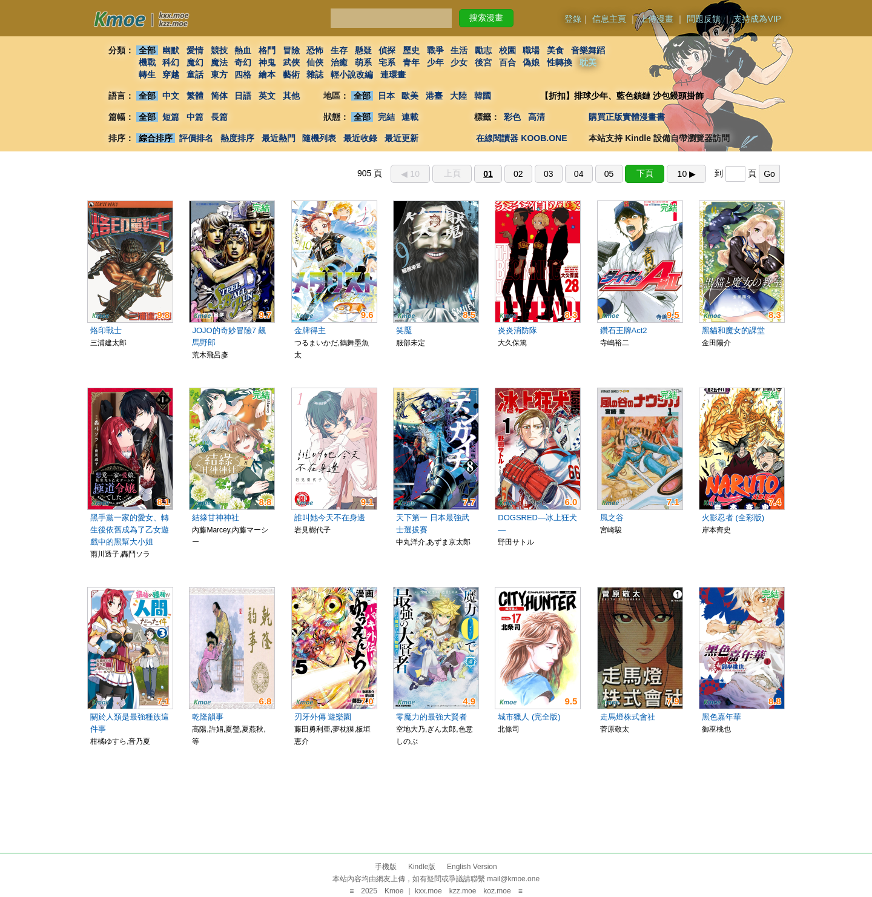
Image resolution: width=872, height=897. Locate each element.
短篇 (171, 117)
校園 (507, 50)
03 (548, 174)
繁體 (195, 96)
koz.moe (496, 891)
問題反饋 (704, 19)
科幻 (171, 62)
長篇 (219, 117)
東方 (219, 74)
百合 (507, 62)
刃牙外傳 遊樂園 (323, 716)
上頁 (452, 173)
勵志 (483, 50)
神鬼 (267, 62)
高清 (536, 117)
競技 (219, 50)
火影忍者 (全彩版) (733, 517)
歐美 (410, 96)
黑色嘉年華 (721, 716)
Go (769, 174)
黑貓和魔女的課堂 (733, 330)
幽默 (171, 50)
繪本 (267, 74)
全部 (147, 50)
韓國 (483, 96)
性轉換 (559, 62)
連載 (410, 117)
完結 (386, 117)
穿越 (171, 74)
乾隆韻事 (207, 716)
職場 (532, 50)
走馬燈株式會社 (627, 716)
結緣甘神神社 (215, 517)
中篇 (195, 117)
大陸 (458, 96)
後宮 (483, 62)
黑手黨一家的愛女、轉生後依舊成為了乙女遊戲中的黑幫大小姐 (129, 529)
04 (579, 174)
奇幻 (243, 62)
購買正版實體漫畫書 (627, 117)
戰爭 (435, 50)
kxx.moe (428, 891)
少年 (435, 62)
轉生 (147, 74)
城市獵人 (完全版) (529, 716)
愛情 (195, 50)
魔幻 (195, 62)
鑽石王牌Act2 (623, 330)
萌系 (363, 62)
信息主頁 (609, 19)
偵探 (387, 50)
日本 (386, 96)
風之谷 (612, 517)
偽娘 (532, 62)
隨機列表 (319, 138)
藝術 (291, 74)
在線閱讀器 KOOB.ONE (521, 138)
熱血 (243, 50)
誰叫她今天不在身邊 (329, 517)
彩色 (512, 117)
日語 (243, 96)
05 (609, 174)
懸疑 (363, 50)
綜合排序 (155, 138)
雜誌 (315, 74)
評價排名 (196, 138)
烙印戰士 (106, 330)
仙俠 (315, 62)
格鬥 (267, 50)
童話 (195, 74)
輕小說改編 (351, 74)
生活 (460, 50)
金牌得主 (310, 330)
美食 (555, 50)
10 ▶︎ (687, 174)
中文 (171, 96)
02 (518, 174)
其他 (291, 96)
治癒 (339, 62)
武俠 (291, 62)
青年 (411, 62)
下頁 (644, 173)
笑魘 (404, 330)
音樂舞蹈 (588, 50)
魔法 (219, 62)
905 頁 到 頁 (568, 173)
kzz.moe (463, 891)
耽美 (588, 62)
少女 (460, 62)
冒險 (291, 50)
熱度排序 (237, 138)
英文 (267, 96)
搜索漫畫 (486, 17)
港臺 (434, 96)
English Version (472, 866)
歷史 (411, 50)
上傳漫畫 (656, 19)
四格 (243, 74)
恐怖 (315, 50)
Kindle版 (421, 866)
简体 (219, 96)
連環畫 (393, 74)
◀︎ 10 (410, 174)
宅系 (387, 62)
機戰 (147, 62)
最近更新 (401, 138)
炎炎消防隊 (517, 330)
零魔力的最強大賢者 (431, 716)
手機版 (386, 866)
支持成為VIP (757, 19)
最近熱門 (278, 138)
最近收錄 (360, 138)
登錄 (572, 19)
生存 (339, 50)
